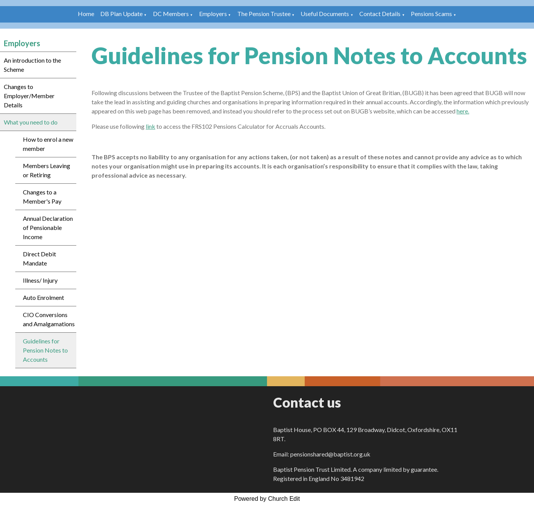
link (150, 126)
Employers (213, 13)
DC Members (171, 13)
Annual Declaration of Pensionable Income (48, 227)
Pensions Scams (431, 13)
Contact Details (379, 13)
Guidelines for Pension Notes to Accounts (45, 350)
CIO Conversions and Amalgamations (49, 319)
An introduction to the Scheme (32, 65)
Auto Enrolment (43, 297)
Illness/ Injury (40, 280)
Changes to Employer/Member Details (29, 95)
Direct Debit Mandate (39, 258)
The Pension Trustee (264, 13)
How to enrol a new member (48, 144)
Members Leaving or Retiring (46, 170)
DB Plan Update (121, 13)
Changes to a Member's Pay (42, 196)
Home (86, 13)
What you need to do (31, 122)
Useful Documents (325, 13)
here (462, 111)
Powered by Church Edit (267, 498)
